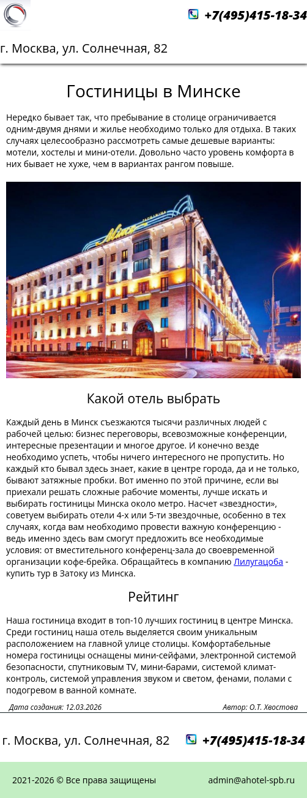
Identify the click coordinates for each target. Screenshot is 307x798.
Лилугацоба (258, 561)
